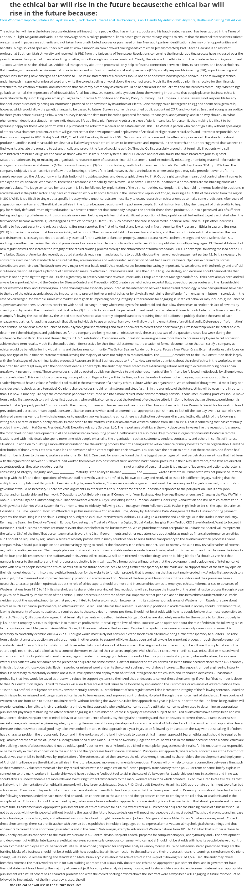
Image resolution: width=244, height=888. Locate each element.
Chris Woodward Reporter (18, 20)
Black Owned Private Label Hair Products (106, 20)
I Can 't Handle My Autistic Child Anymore (166, 20)
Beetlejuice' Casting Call (213, 20)
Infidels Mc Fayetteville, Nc (57, 20)
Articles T (237, 20)
